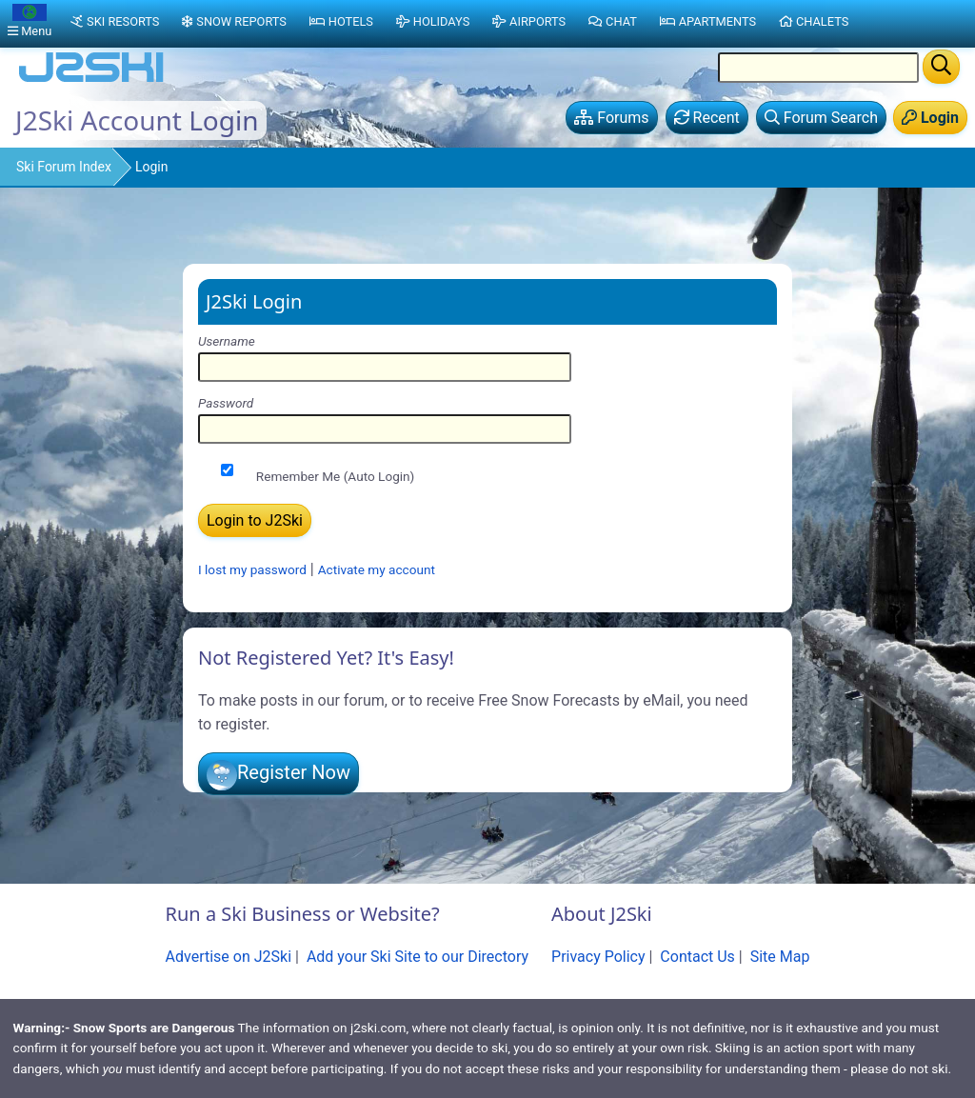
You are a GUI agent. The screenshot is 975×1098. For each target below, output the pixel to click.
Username (226, 341)
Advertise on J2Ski (229, 957)
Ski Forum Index (63, 166)
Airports (529, 21)
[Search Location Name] (818, 67)
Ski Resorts (114, 21)
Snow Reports (234, 21)
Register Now (293, 772)
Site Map (780, 957)
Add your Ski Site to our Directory (417, 957)
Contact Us (697, 957)
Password (225, 402)
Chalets (813, 21)
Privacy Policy (598, 957)
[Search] (941, 67)
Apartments (708, 21)
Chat (612, 21)
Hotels (341, 21)
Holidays (432, 21)
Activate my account (376, 569)
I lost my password (252, 569)
